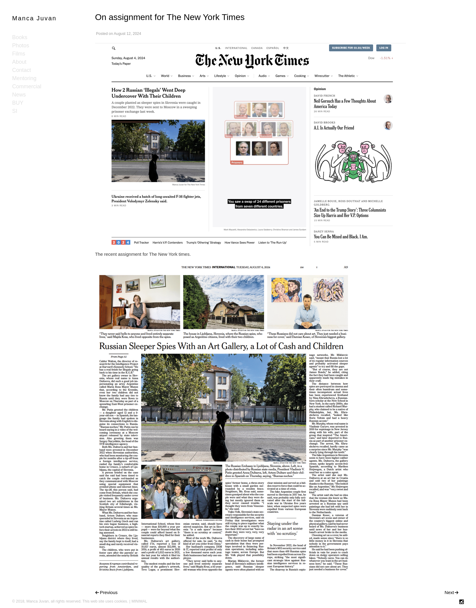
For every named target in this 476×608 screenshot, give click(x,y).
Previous (108, 592)
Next (449, 592)
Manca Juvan (34, 18)
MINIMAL (139, 601)
